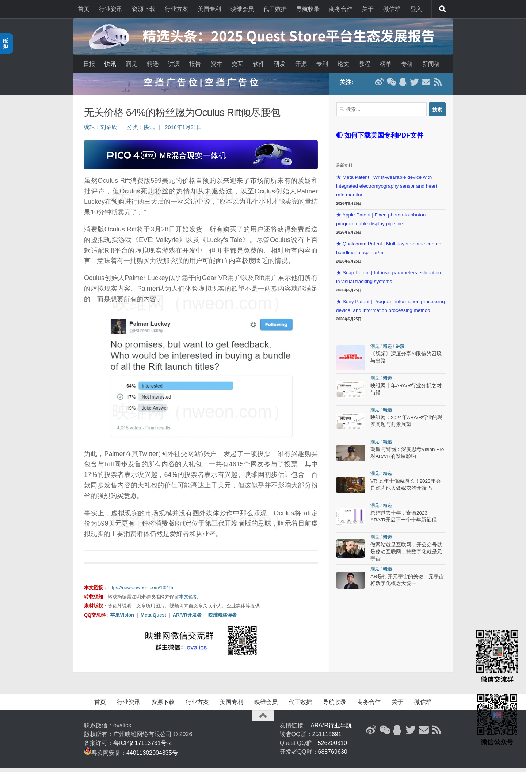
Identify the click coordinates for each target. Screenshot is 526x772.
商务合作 (340, 9)
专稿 (407, 64)
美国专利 (209, 9)
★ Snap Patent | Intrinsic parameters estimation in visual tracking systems (388, 281)
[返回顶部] (263, 719)
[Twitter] (414, 85)
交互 (237, 64)
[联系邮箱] (426, 85)
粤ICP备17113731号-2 (142, 746)
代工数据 (275, 9)
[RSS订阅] (437, 85)
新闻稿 (431, 64)
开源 (301, 64)
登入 (416, 9)
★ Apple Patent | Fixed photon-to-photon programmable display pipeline (381, 223)
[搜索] (442, 9)
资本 (216, 64)
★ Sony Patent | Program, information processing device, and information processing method (390, 309)
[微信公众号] (390, 85)
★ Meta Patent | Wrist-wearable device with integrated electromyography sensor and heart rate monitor (386, 189)
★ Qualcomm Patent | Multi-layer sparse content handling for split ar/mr (389, 252)
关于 (368, 9)
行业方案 (176, 9)
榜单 (386, 64)
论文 (343, 64)
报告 (195, 64)
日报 (89, 64)
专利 (322, 64)
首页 (83, 9)
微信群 (392, 9)
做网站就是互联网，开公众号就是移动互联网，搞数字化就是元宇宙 (406, 555)
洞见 (131, 64)
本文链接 (188, 600)
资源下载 (143, 9)
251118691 (327, 738)
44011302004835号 (152, 756)
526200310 (332, 746)
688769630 (332, 755)
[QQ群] (402, 85)
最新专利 (344, 169)
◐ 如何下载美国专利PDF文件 (379, 139)
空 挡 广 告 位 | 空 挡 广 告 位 (201, 86)
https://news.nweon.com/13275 (140, 591)
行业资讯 (110, 9)
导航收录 (308, 9)
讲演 (174, 64)
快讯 (110, 64)
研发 (280, 64)
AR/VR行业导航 (331, 729)
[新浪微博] (379, 85)
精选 (153, 64)
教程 (364, 64)
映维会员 (242, 9)
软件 (258, 64)
